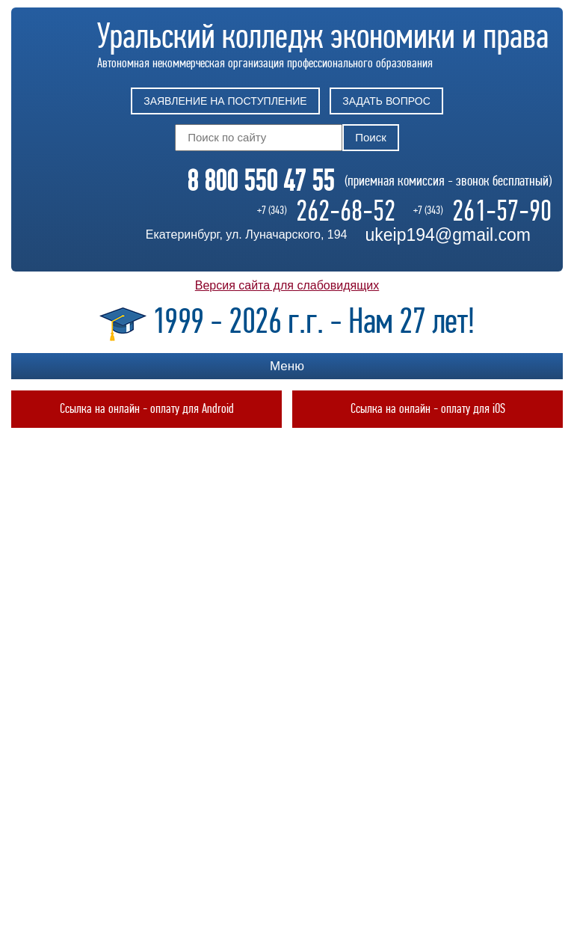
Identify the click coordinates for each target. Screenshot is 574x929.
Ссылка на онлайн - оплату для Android (147, 409)
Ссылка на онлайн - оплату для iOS (428, 409)
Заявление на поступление (225, 101)
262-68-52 (345, 211)
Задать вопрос (386, 101)
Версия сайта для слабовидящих (287, 285)
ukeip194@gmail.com (448, 235)
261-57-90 (502, 211)
